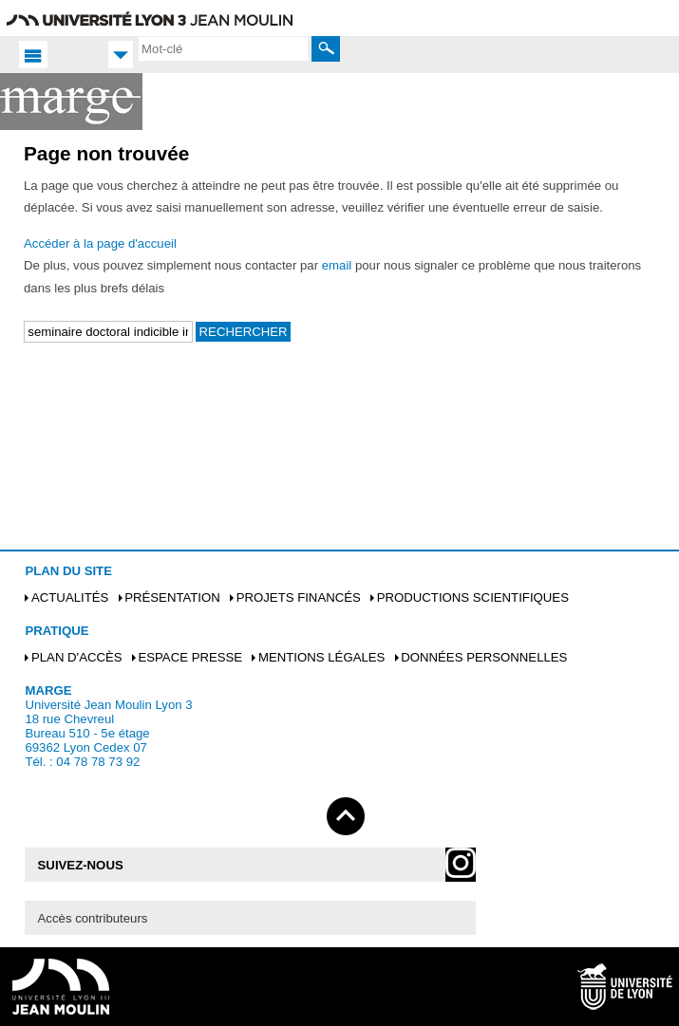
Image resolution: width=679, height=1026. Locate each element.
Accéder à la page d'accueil (100, 243)
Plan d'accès (77, 657)
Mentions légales (321, 657)
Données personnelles (484, 657)
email (337, 265)
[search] (223, 48)
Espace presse (190, 657)
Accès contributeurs (93, 918)
